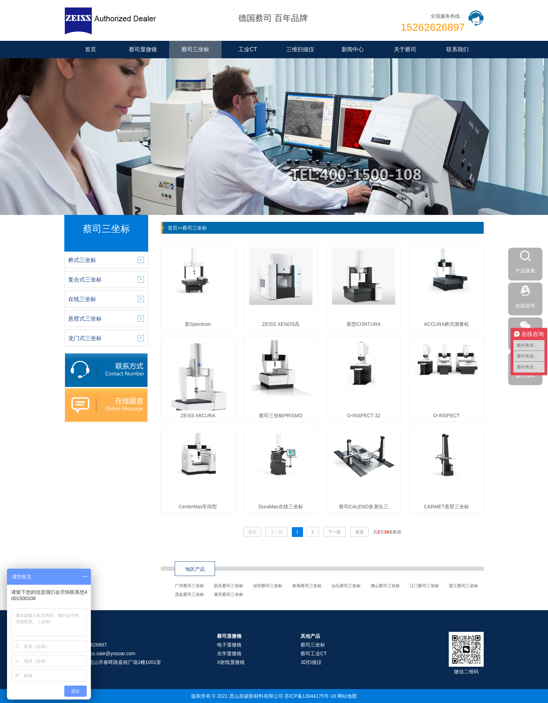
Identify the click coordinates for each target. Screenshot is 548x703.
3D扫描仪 (311, 662)
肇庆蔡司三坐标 (228, 594)
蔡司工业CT (314, 653)
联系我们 (457, 49)
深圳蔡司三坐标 (267, 585)
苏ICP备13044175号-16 (310, 696)
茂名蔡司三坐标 (189, 594)
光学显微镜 (229, 653)
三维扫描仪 (300, 49)
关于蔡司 (405, 49)
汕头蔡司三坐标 (346, 585)
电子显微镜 (229, 645)
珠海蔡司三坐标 (307, 585)
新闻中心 (352, 49)
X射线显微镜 (231, 662)
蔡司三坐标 (195, 49)
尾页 (359, 532)
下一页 (334, 532)
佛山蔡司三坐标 (385, 585)
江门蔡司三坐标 (424, 585)
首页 (90, 49)
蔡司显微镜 (143, 49)
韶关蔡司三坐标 (228, 585)
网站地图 (347, 696)
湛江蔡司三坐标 (463, 585)
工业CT (247, 49)
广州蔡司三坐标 (189, 585)
